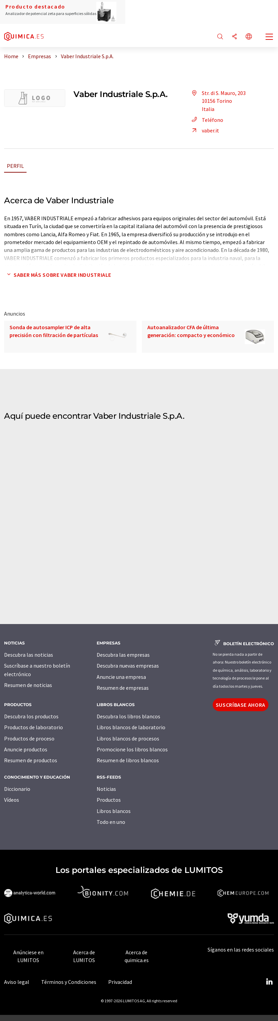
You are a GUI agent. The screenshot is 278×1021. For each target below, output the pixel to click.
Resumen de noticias (28, 685)
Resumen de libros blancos (128, 760)
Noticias (106, 788)
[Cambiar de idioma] (249, 37)
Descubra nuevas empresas (128, 665)
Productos (109, 799)
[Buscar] (220, 37)
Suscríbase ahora (240, 704)
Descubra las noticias (28, 654)
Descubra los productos (31, 716)
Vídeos (11, 799)
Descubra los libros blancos (128, 716)
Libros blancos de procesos (128, 738)
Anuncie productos (25, 749)
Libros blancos (114, 811)
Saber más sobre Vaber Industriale (57, 274)
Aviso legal (16, 981)
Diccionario (17, 788)
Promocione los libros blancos (132, 749)
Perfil (15, 165)
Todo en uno (111, 821)
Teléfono (206, 119)
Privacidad (120, 981)
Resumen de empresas (123, 687)
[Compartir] (234, 37)
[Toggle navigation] (269, 37)
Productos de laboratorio (33, 727)
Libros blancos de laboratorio (131, 727)
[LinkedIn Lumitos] (269, 981)
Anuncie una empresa (121, 676)
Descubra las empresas (123, 654)
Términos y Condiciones (68, 981)
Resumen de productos (30, 760)
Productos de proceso (29, 738)
